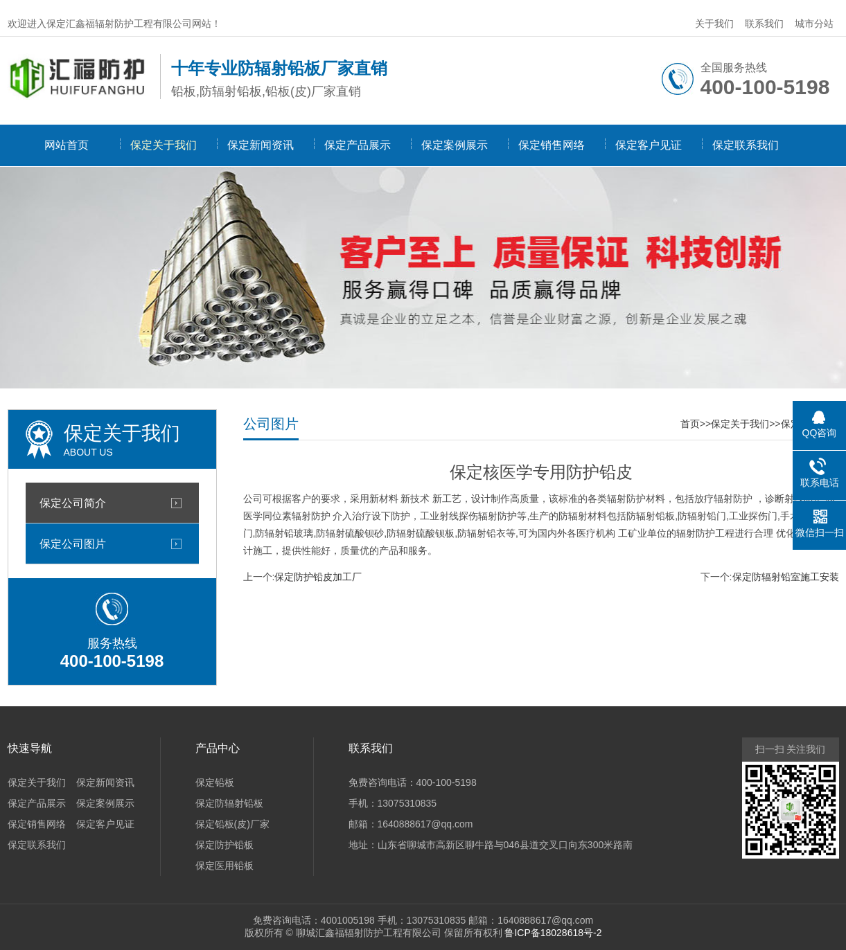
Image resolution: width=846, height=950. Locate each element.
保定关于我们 (163, 145)
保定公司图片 (72, 543)
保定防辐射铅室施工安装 (785, 576)
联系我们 (764, 23)
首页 (690, 423)
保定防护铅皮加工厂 (318, 576)
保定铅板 (214, 782)
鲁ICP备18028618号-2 (552, 932)
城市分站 (814, 23)
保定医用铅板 (224, 865)
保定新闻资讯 (260, 145)
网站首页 (66, 145)
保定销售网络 (551, 145)
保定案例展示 (454, 145)
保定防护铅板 (224, 844)
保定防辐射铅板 (229, 803)
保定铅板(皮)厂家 (232, 824)
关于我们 (714, 23)
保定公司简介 (72, 502)
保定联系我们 (745, 145)
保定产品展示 (357, 145)
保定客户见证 (648, 145)
